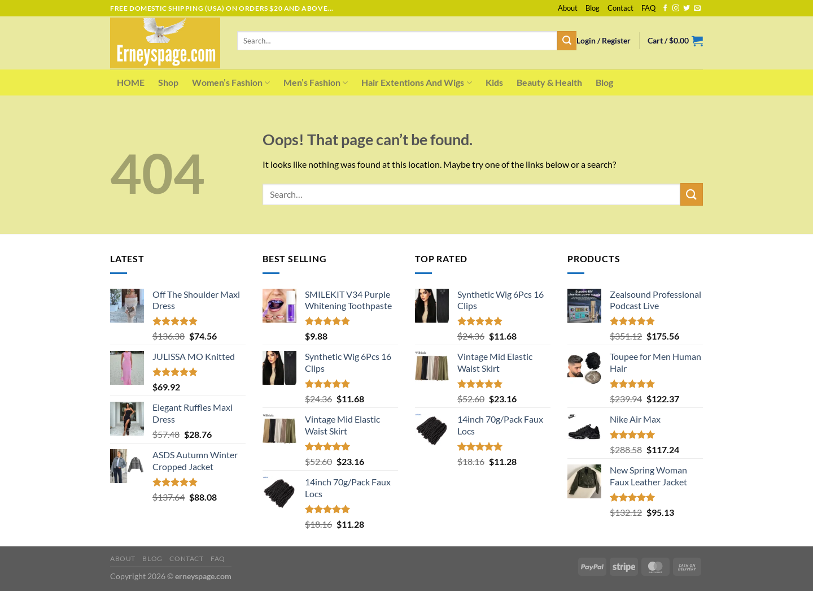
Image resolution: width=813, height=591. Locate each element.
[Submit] (566, 40)
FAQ (648, 7)
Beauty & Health (549, 82)
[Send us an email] (697, 8)
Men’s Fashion (315, 82)
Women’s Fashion (231, 82)
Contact (620, 7)
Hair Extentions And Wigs (416, 82)
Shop (168, 82)
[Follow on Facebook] (665, 8)
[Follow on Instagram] (675, 8)
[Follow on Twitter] (686, 8)
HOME (131, 82)
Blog (592, 7)
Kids (494, 82)
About (568, 7)
